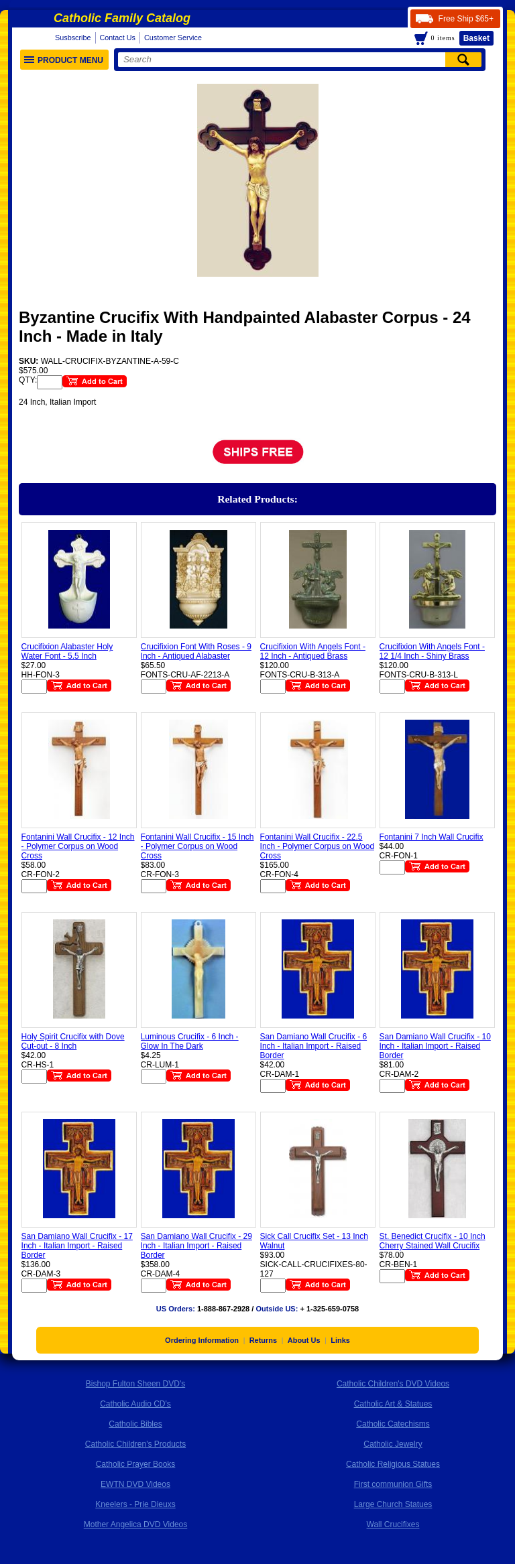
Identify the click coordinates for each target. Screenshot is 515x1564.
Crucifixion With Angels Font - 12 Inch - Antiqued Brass (312, 651)
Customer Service (173, 38)
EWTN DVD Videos (135, 1484)
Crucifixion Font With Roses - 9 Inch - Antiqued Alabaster (196, 651)
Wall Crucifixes (393, 1524)
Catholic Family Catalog (122, 18)
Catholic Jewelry (392, 1444)
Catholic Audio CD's (135, 1404)
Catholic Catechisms (392, 1424)
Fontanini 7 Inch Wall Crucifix (431, 837)
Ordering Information (202, 1340)
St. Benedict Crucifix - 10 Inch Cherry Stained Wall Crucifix (432, 1241)
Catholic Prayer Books (136, 1464)
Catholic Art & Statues (393, 1404)
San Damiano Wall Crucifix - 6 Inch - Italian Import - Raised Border (313, 1046)
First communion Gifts (393, 1484)
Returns (263, 1340)
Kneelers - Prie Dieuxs (135, 1504)
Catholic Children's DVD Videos (393, 1383)
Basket (476, 38)
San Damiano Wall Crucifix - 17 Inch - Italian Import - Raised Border (77, 1246)
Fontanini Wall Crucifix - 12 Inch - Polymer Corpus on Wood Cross (78, 846)
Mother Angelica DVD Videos (136, 1524)
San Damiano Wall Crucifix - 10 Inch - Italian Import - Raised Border (435, 1046)
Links (340, 1340)
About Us (304, 1340)
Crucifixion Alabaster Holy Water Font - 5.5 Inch (67, 651)
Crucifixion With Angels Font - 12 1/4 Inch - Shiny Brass (432, 651)
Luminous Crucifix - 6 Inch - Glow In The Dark (190, 1041)
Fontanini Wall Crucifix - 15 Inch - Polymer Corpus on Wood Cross (197, 846)
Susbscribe (73, 38)
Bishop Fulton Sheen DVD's (135, 1383)
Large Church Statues (393, 1504)
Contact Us (117, 38)
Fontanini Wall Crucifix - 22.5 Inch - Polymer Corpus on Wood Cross (317, 846)
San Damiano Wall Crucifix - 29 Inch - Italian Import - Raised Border (196, 1246)
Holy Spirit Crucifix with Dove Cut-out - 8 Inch (73, 1041)
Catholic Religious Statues (393, 1464)
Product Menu (63, 60)
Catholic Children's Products (135, 1444)
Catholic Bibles (135, 1424)
